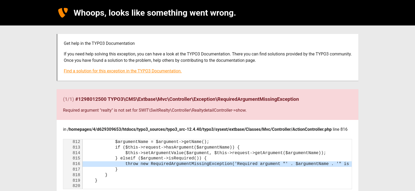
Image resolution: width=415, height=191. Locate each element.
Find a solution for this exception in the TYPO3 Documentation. (123, 70)
